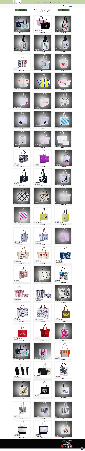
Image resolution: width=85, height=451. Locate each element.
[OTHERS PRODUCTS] (63, 10)
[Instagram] (71, 446)
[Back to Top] (82, 448)
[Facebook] (68, 446)
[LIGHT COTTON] (21, 10)
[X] (65, 446)
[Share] (70, 6)
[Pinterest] (62, 446)
